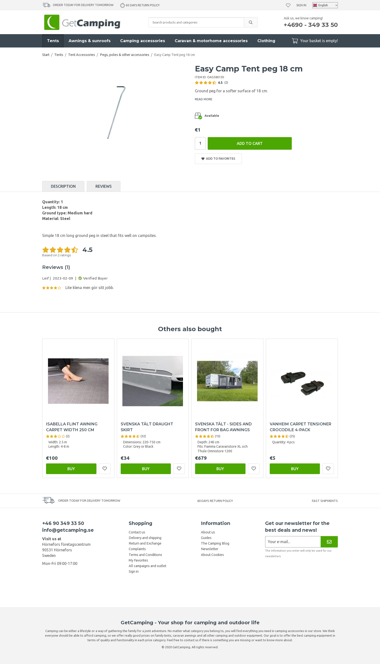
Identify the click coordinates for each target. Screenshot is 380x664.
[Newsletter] (329, 541)
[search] (250, 22)
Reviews (103, 186)
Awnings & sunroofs (90, 41)
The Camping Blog (215, 543)
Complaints (137, 549)
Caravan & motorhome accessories (211, 41)
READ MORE (203, 99)
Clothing (266, 41)
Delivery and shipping (145, 538)
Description (63, 186)
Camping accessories (142, 41)
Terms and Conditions (145, 555)
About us (208, 532)
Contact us (137, 532)
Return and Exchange (145, 543)
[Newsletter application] (293, 541)
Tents (53, 41)
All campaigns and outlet (147, 566)
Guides (206, 538)
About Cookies (212, 555)
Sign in (301, 5)
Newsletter (209, 549)
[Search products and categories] (196, 22)
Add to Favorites (218, 158)
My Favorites (138, 560)
